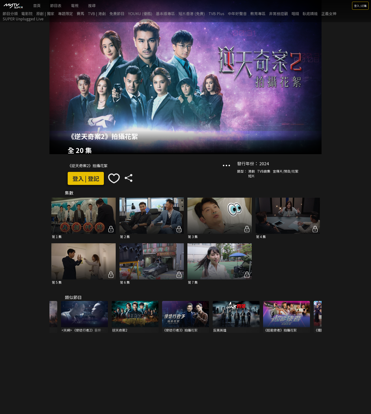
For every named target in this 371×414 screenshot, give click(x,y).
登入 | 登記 (85, 178)
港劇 (251, 171)
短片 (251, 176)
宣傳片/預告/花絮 (285, 171)
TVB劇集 (263, 171)
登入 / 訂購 (360, 6)
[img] (13, 5)
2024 (264, 163)
